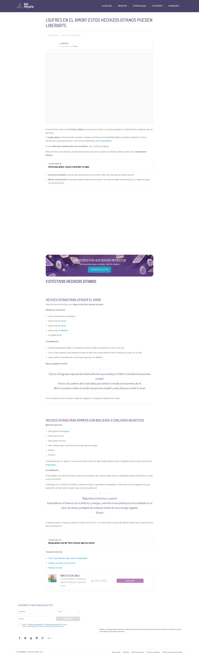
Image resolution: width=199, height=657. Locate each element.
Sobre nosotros (116, 652)
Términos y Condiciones (153, 652)
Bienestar (53, 35)
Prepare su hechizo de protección (61, 563)
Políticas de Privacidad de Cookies (172, 652)
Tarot (70, 141)
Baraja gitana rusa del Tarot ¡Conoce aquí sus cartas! (71, 543)
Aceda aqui (130, 581)
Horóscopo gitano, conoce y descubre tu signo (68, 167)
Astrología (107, 6)
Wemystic (65, 43)
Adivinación (173, 6)
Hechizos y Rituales (71, 35)
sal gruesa (65, 431)
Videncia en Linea (55, 568)
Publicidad (126, 652)
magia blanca (51, 465)
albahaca (64, 330)
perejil (63, 326)
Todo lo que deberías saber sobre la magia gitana (67, 558)
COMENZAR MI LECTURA (99, 269)
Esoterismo (157, 6)
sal (61, 335)
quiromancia (106, 141)
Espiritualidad (139, 6)
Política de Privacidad (137, 652)
